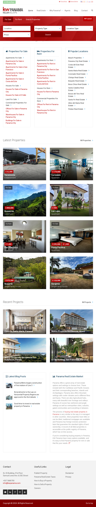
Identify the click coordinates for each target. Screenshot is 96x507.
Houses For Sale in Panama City (16, 90)
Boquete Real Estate (76, 81)
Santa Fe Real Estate (76, 100)
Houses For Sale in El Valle (16, 95)
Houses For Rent (43, 88)
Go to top (89, 503)
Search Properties (33, 19)
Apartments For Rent (45, 60)
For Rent (18, 19)
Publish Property (40, 473)
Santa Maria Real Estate (77, 71)
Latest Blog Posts (17, 376)
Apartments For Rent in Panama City (46, 65)
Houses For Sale (12, 86)
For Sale (8, 19)
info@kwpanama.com (11, 483)
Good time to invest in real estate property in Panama (27, 405)
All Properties (85, 140)
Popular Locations (79, 51)
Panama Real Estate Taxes (45, 477)
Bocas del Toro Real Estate (76, 95)
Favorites (63, 2)
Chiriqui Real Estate (76, 78)
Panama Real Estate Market (69, 376)
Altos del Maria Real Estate (76, 104)
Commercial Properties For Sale (16, 104)
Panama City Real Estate (78, 61)
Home (30, 10)
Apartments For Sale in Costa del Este (15, 80)
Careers (37, 488)
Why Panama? (55, 10)
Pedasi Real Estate (75, 109)
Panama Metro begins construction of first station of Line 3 (28, 384)
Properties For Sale (18, 51)
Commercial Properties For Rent (47, 99)
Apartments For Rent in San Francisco (48, 71)
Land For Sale (11, 99)
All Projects (86, 302)
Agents (67, 10)
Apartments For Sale (14, 58)
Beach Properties (75, 58)
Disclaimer (70, 473)
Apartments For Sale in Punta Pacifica (15, 74)
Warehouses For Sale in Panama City (15, 116)
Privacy (68, 477)
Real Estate (41, 10)
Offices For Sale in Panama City (16, 110)
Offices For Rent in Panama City (47, 105)
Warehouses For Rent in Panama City (46, 111)
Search (48, 35)
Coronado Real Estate (77, 74)
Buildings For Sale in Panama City (13, 121)
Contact (84, 10)
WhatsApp (9, 2)
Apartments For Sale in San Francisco (16, 68)
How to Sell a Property (43, 484)
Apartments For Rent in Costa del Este (46, 82)
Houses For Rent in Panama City (48, 93)
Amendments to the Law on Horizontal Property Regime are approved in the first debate (26, 394)
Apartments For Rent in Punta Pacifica (46, 76)
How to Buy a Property (43, 481)
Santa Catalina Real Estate (76, 89)
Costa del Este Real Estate (76, 66)
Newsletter (73, 2)
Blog (76, 10)
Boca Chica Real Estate (77, 84)
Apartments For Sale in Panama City (15, 62)
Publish (88, 19)
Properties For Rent (45, 52)
